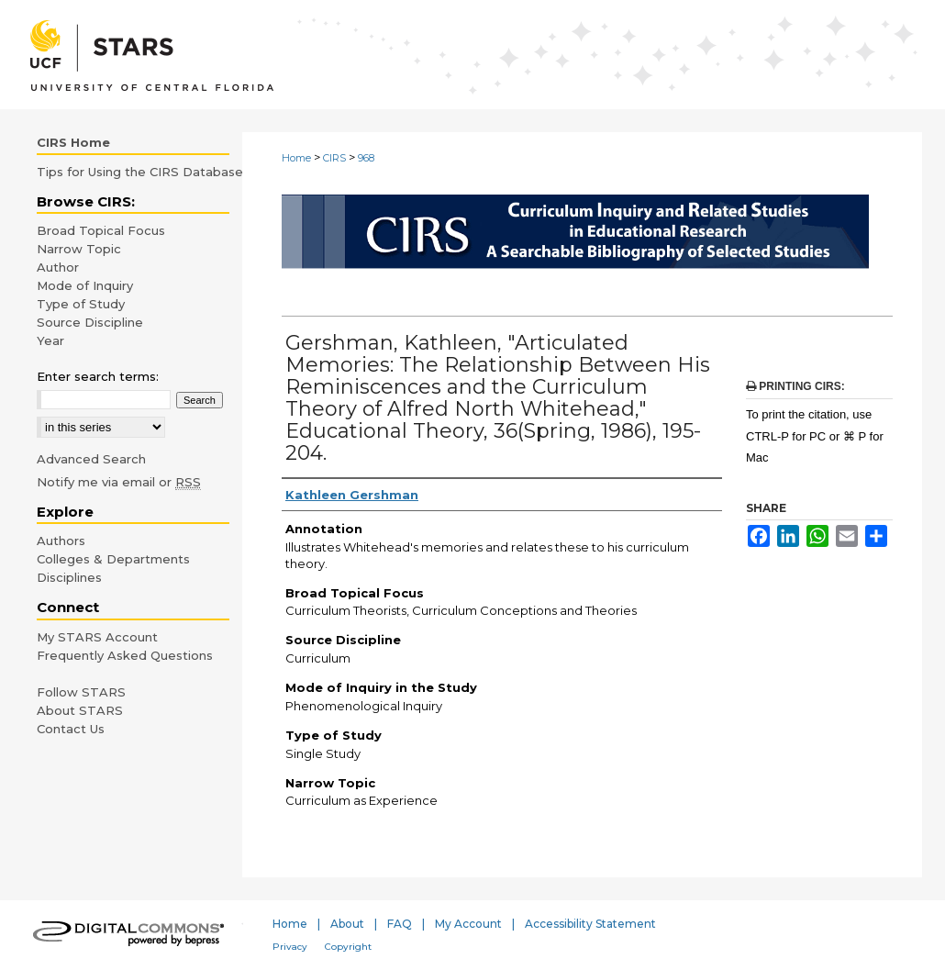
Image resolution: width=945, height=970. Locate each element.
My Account (468, 924)
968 (366, 157)
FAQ (399, 924)
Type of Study (81, 303)
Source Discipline (90, 322)
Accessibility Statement (590, 924)
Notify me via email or (119, 481)
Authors (61, 540)
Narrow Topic (79, 248)
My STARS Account (97, 637)
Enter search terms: (98, 376)
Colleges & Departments (113, 559)
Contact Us (71, 728)
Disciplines (69, 577)
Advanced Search (91, 459)
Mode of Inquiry (85, 285)
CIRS (334, 157)
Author (58, 267)
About (347, 924)
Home (296, 157)
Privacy (289, 947)
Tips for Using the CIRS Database (140, 171)
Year (50, 340)
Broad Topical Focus (101, 230)
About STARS (80, 710)
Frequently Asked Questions (125, 655)
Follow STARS (81, 692)
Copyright (348, 947)
